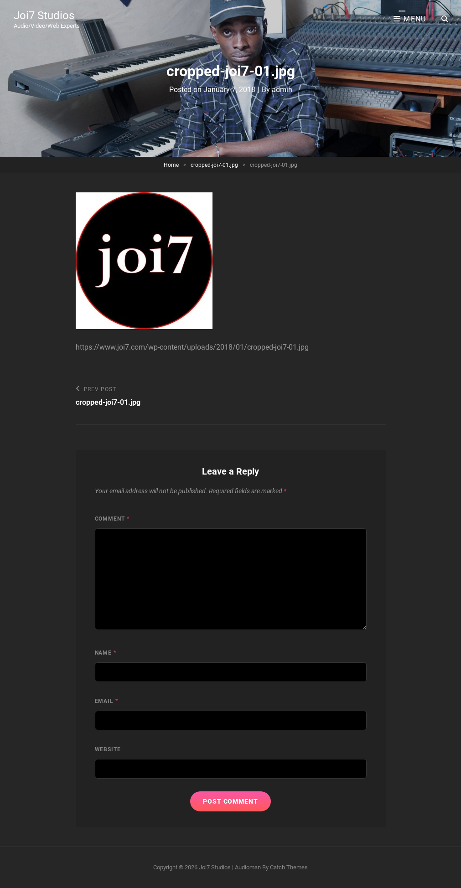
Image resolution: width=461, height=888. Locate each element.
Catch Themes (289, 867)
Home (171, 165)
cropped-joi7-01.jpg (214, 165)
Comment (112, 519)
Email (107, 701)
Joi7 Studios (44, 15)
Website (108, 749)
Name (106, 653)
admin (282, 89)
